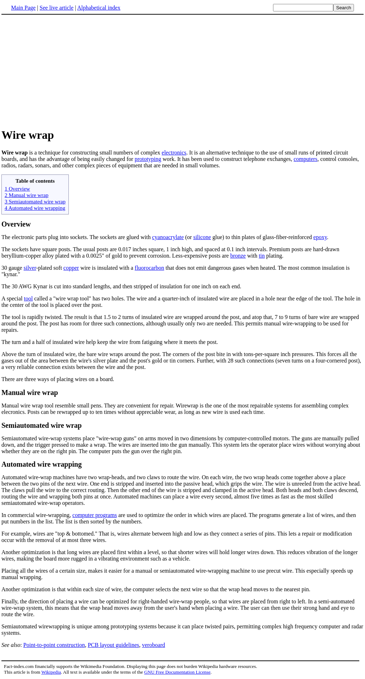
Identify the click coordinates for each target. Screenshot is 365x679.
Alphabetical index (98, 8)
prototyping (148, 159)
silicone (202, 237)
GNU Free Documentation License (177, 672)
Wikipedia (51, 672)
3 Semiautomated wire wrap (35, 201)
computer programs (94, 515)
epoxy (320, 237)
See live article (56, 8)
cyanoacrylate (168, 237)
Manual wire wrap (29, 392)
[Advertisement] (61, 71)
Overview (16, 224)
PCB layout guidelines (113, 645)
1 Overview (17, 189)
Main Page (23, 8)
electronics (174, 153)
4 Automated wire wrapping (35, 208)
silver (30, 268)
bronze (238, 256)
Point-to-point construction (54, 645)
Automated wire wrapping (41, 464)
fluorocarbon (149, 268)
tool (28, 298)
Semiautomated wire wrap (41, 425)
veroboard (153, 645)
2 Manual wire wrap (26, 195)
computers (306, 159)
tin (262, 256)
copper (71, 268)
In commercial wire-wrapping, (36, 515)
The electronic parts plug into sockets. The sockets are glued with (76, 237)
